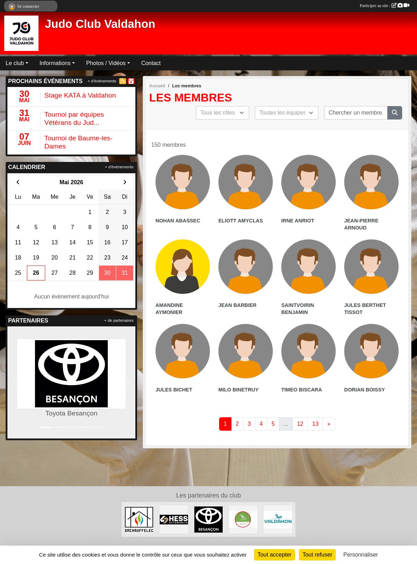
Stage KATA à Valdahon (80, 95)
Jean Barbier (237, 305)
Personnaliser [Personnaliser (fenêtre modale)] (360, 555)
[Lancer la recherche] (394, 113)
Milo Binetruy (238, 390)
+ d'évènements (102, 81)
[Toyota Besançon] (208, 519)
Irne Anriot (297, 220)
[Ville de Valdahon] (277, 519)
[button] (15, 382)
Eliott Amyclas (240, 220)
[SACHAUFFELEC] (138, 519)
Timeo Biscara (301, 390)
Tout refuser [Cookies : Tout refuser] (317, 555)
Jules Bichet (173, 390)
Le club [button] (15, 63)
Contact (151, 63)
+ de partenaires (119, 320)
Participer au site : (384, 5)
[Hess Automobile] (173, 519)
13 (315, 424)
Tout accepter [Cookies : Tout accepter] (275, 555)
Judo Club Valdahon (100, 24)
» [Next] (328, 424)
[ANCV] (243, 519)
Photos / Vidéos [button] (106, 63)
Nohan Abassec (177, 220)
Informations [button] (55, 63)
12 (300, 424)
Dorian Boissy (364, 390)
